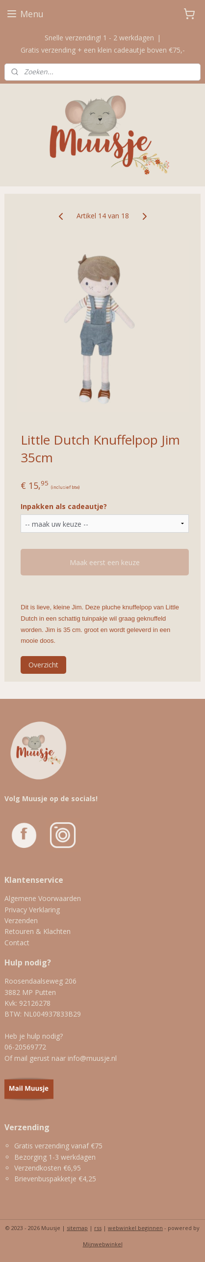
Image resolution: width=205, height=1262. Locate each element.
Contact (16, 942)
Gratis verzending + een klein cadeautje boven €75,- (103, 50)
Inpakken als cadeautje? (64, 506)
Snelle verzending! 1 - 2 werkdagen (99, 37)
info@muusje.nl (92, 1058)
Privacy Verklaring (32, 909)
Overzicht (43, 664)
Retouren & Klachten (37, 931)
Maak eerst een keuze (105, 562)
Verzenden (21, 920)
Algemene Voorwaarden (42, 898)
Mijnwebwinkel (103, 1244)
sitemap (77, 1228)
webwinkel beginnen (135, 1228)
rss (98, 1228)
